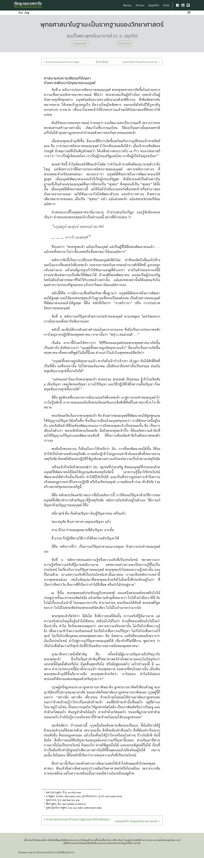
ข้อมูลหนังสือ (80, 43)
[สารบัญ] (102, 61)
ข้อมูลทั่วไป (153, 5)
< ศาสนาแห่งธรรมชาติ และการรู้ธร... (62, 62)
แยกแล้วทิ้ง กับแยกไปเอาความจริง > (137, 821)
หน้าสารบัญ (124, 43)
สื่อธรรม (127, 5)
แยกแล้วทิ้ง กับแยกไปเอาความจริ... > (141, 62)
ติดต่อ (166, 5)
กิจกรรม (140, 5)
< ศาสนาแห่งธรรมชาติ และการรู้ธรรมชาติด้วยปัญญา (77, 819)
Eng (27, 12)
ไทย (21, 12)
